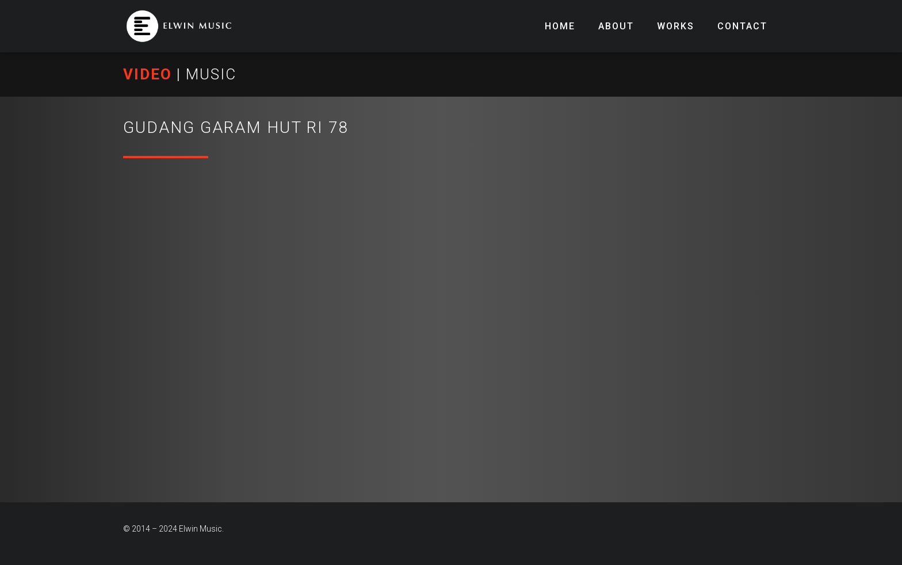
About (616, 26)
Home (560, 26)
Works (675, 26)
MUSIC (211, 74)
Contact (742, 26)
